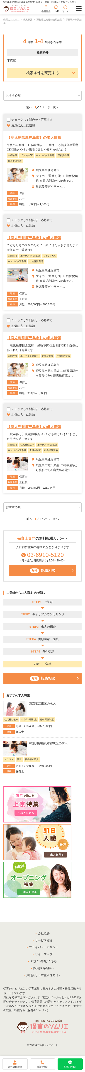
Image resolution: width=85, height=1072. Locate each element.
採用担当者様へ (43, 968)
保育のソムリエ (11, 19)
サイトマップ (44, 954)
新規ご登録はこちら (43, 961)
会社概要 (44, 933)
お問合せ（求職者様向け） (43, 975)
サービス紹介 (44, 940)
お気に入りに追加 (23, 125)
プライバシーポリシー (43, 947)
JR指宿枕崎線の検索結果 (49, 19)
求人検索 (27, 19)
